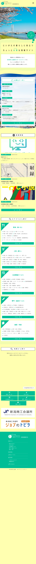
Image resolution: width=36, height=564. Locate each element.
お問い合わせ (11, 464)
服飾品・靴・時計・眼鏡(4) (19, 259)
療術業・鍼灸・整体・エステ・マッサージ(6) (12, 281)
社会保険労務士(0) (18, 307)
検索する (10, 441)
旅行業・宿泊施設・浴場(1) (17, 279)
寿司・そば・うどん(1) (7, 231)
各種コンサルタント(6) (21, 309)
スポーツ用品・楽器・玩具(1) (9, 263)
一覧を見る (18, 243)
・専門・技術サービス (12, 448)
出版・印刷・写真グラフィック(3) (22, 311)
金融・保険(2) (24, 287)
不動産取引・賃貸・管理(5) (8, 283)
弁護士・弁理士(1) (6, 305)
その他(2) (4, 335)
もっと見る (18, 123)
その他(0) (18, 240)
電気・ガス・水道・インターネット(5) (11, 287)
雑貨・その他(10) (21, 263)
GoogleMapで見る (29, 387)
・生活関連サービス (12, 446)
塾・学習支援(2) (6, 329)
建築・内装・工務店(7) (7, 311)
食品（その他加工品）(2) (8, 257)
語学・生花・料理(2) (16, 329)
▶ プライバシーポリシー (22, 469)
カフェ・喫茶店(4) (6, 235)
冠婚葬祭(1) (5, 289)
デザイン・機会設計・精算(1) (9, 313)
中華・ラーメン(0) (18, 231)
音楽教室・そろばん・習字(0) (22, 331)
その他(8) (12, 289)
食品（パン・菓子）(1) (20, 255)
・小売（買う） (11, 445)
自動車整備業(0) (28, 281)
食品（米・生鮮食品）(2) (8, 255)
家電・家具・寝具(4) (7, 259)
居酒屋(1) (14, 235)
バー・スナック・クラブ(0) (8, 240)
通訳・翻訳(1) (20, 313)
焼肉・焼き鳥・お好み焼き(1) (20, 233)
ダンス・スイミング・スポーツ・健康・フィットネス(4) (15, 333)
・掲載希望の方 (11, 461)
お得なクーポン (12, 454)
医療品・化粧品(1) (21, 261)
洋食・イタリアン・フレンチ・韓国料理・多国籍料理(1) (15, 237)
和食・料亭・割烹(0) (7, 233)
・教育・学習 (10, 449)
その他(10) (28, 313)
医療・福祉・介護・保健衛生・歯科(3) (11, 285)
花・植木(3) (13, 261)
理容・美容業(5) (6, 279)
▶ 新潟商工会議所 (12, 469)
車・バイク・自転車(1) (24, 257)
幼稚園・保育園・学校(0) (8, 331)
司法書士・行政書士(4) (17, 305)
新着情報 (10, 452)
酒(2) (16, 257)
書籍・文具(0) (5, 261)
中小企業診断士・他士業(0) (8, 309)
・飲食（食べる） (11, 443)
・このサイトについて (12, 460)
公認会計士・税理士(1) (7, 307)
